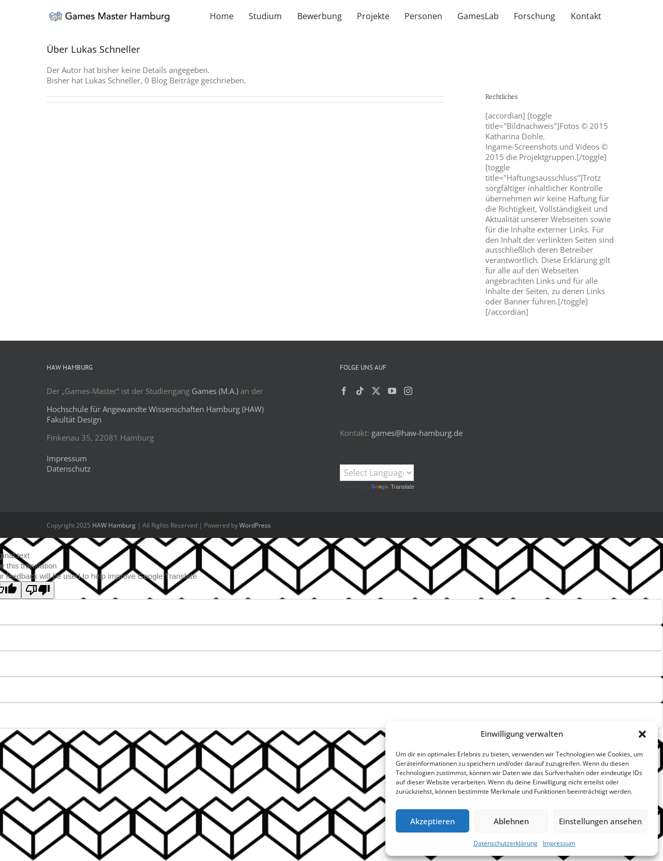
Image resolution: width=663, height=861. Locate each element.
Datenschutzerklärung (505, 843)
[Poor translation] (37, 590)
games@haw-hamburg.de (417, 433)
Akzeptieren (432, 821)
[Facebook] (344, 391)
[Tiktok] (360, 391)
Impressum (559, 843)
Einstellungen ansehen (600, 821)
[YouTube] (392, 391)
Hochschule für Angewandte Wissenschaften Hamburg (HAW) (155, 409)
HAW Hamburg (114, 525)
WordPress (255, 525)
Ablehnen (511, 821)
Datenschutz (69, 468)
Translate (392, 487)
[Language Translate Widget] (377, 472)
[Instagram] (408, 391)
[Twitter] (376, 391)
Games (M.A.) (215, 391)
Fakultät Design (74, 419)
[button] (642, 734)
